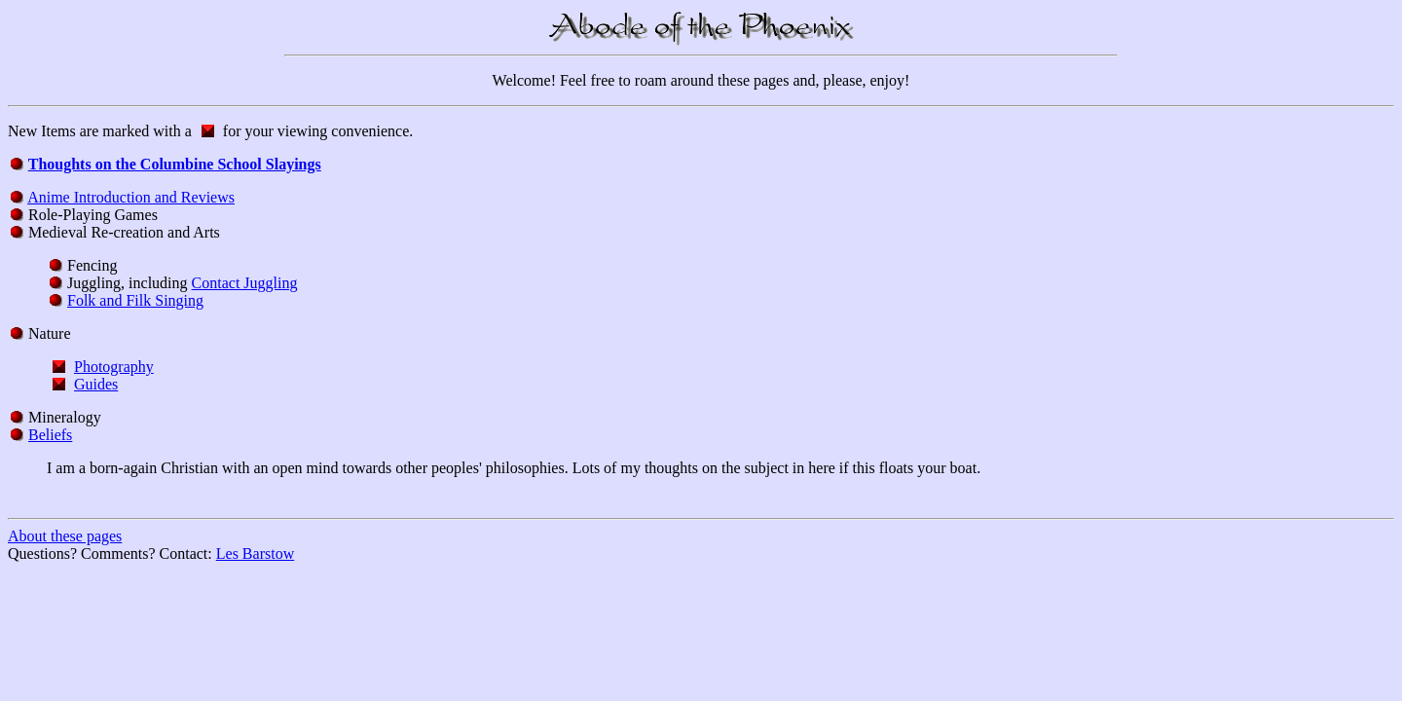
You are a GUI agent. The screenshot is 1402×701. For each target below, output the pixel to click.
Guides (96, 384)
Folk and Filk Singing (135, 300)
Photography (114, 366)
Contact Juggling (245, 283)
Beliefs (50, 434)
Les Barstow (255, 553)
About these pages (65, 536)
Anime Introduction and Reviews (131, 197)
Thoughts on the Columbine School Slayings (174, 164)
